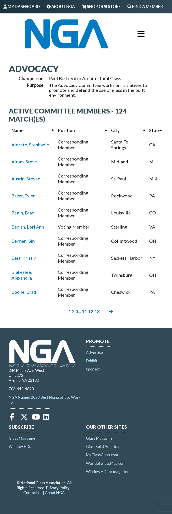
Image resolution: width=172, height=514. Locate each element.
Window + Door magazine (107, 471)
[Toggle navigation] (141, 34)
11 (84, 311)
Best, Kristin (23, 258)
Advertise (94, 352)
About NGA (61, 6)
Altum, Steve (24, 161)
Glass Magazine (22, 438)
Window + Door (22, 446)
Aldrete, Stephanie (30, 144)
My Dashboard (21, 6)
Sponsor (93, 369)
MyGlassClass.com (102, 454)
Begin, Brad (22, 212)
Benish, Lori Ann (27, 226)
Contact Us (32, 492)
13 (97, 311)
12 (90, 311)
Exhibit (91, 360)
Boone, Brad (23, 292)
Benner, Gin (23, 241)
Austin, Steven (25, 178)
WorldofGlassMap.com (105, 463)
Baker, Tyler (23, 195)
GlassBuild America (102, 446)
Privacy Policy (58, 487)
